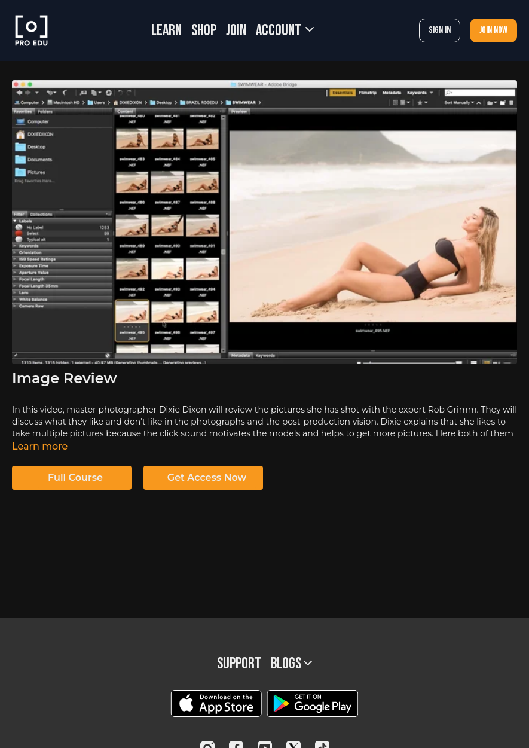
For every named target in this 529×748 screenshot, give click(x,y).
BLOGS (291, 664)
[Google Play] (313, 703)
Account (285, 31)
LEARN (166, 31)
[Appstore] (216, 703)
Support (239, 664)
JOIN (236, 31)
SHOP (203, 31)
